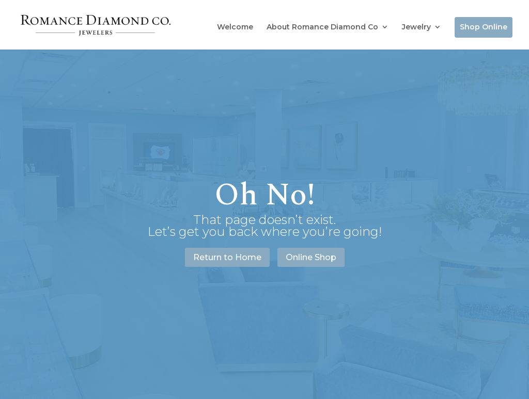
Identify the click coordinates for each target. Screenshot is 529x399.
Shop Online (483, 26)
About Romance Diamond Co (322, 26)
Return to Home (227, 257)
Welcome (235, 26)
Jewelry (416, 26)
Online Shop (311, 257)
